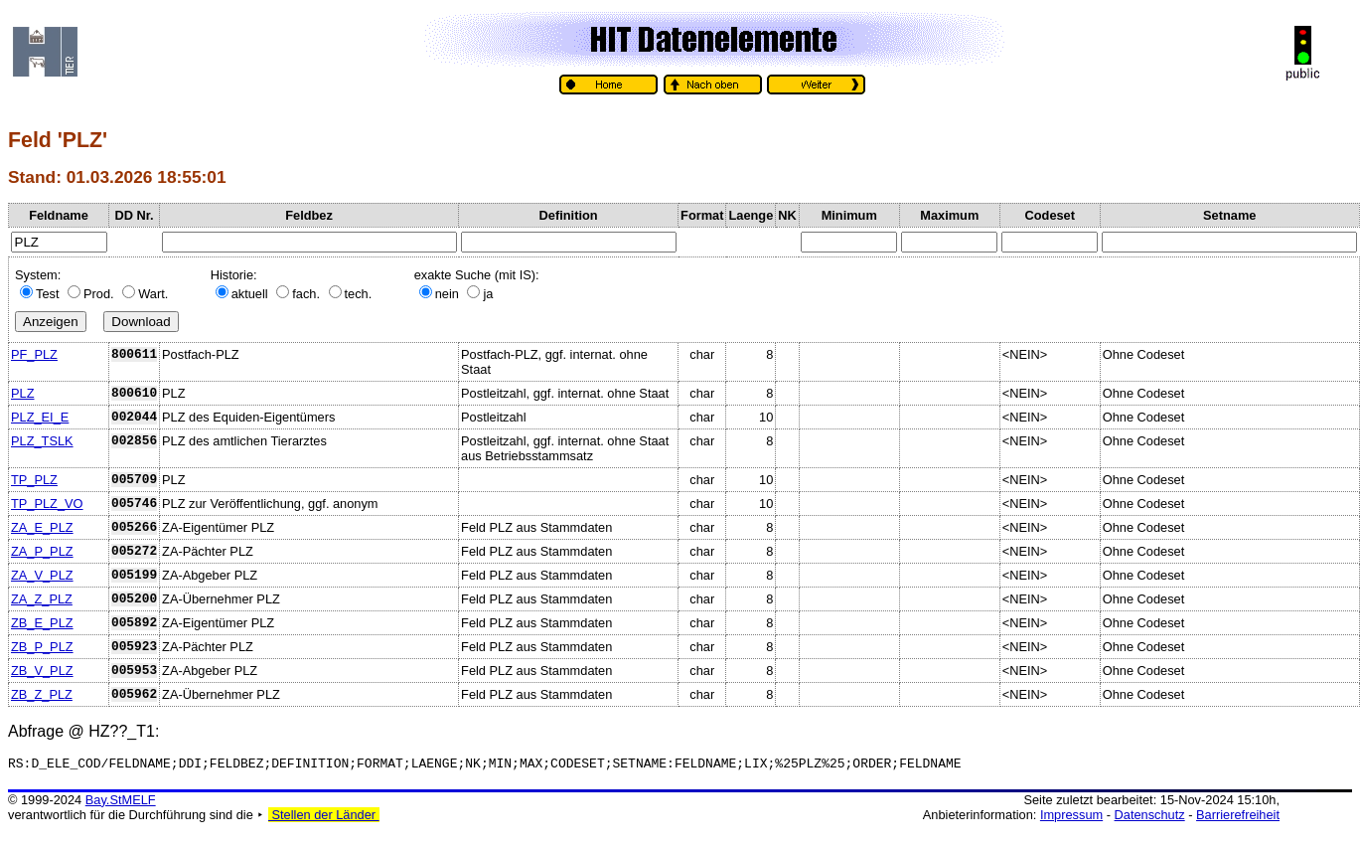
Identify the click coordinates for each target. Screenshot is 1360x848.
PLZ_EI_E (40, 417)
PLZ (22, 393)
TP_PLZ (34, 479)
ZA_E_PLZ (42, 527)
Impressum (1071, 817)
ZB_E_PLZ (42, 622)
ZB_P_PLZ (42, 646)
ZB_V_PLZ (42, 670)
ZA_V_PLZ (42, 575)
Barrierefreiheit (1238, 817)
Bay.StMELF (120, 802)
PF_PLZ (34, 354)
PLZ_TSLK (42, 440)
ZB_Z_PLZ (42, 694)
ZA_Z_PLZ (42, 599)
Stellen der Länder (323, 817)
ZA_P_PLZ (42, 551)
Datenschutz (1150, 817)
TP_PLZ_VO (47, 503)
